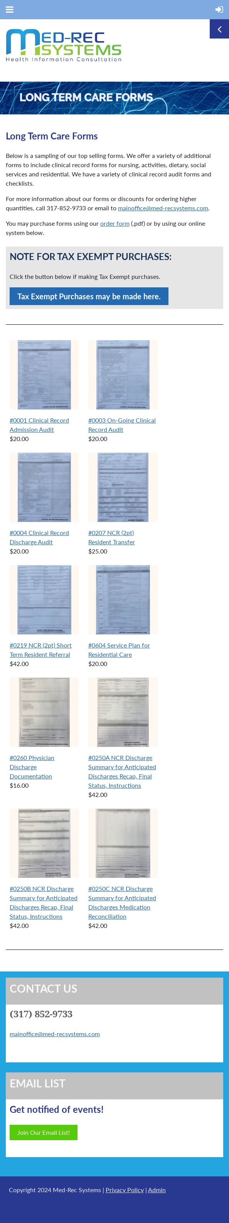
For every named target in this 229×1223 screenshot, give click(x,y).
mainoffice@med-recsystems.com (163, 207)
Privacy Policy (125, 1189)
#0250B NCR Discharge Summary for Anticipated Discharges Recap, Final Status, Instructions (43, 902)
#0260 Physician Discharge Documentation (32, 767)
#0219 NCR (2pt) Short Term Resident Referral (41, 649)
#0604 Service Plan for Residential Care (119, 649)
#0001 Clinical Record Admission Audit (39, 424)
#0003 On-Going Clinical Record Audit (122, 424)
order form (115, 223)
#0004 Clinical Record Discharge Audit (39, 537)
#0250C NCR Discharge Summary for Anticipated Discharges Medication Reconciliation (122, 902)
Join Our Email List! (43, 1132)
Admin (157, 1189)
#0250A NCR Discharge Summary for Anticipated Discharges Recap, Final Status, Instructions (122, 771)
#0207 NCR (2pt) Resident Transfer (111, 537)
